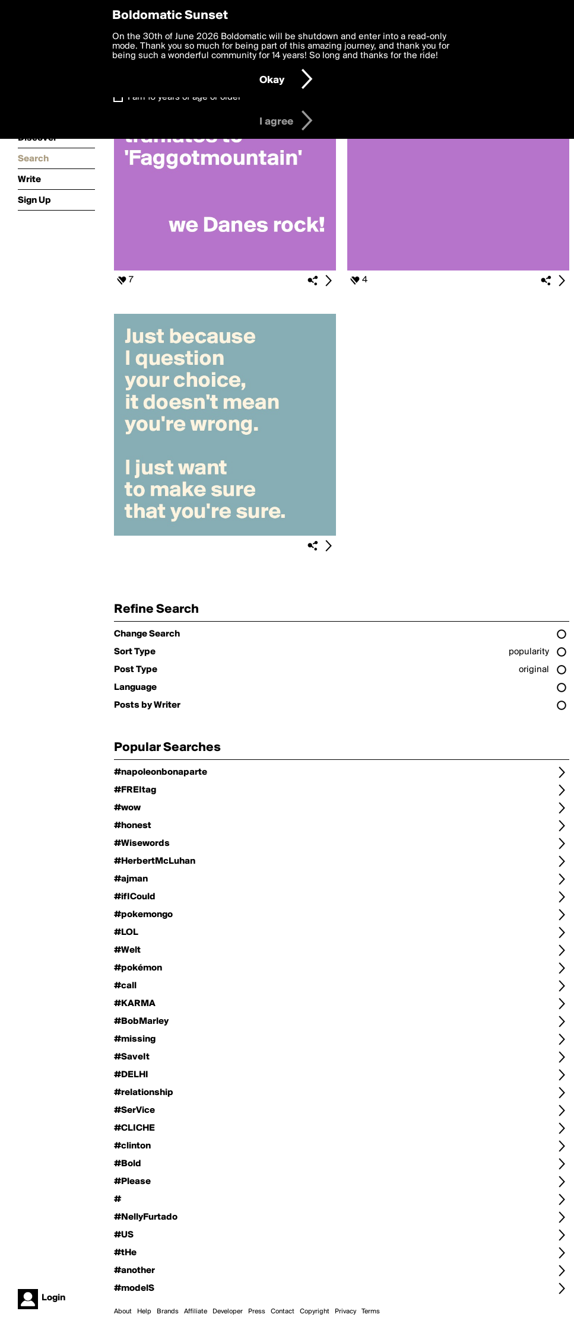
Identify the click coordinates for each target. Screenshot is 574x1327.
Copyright (314, 1311)
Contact (282, 1311)
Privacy (345, 1311)
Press (256, 1311)
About (123, 1311)
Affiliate (195, 1311)
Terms (370, 1311)
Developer (228, 1311)
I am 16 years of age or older (184, 97)
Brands (168, 1311)
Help (144, 1311)
